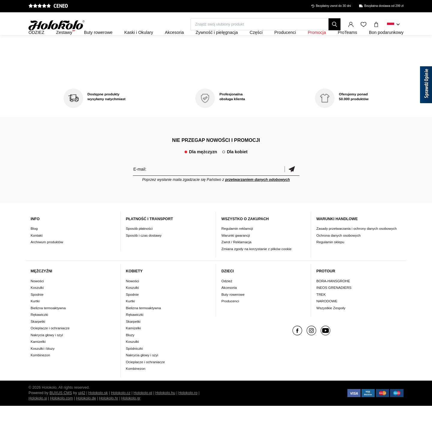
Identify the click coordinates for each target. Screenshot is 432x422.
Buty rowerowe (232, 311)
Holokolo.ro (187, 409)
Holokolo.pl (143, 409)
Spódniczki (134, 365)
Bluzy (130, 351)
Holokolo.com (61, 414)
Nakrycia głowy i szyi (47, 351)
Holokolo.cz (120, 409)
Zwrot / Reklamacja (236, 258)
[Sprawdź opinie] (426, 85)
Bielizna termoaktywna (48, 324)
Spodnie (37, 311)
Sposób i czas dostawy (144, 251)
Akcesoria (229, 304)
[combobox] (393, 24)
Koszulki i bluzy (43, 365)
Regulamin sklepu (330, 258)
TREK (321, 311)
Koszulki (37, 304)
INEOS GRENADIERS (334, 304)
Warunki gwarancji (235, 251)
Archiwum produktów (47, 258)
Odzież (226, 297)
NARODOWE (327, 317)
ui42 (81, 409)
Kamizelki (38, 358)
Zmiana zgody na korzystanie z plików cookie (256, 265)
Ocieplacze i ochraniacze (50, 344)
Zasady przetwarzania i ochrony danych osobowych (356, 245)
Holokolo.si (37, 414)
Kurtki (35, 317)
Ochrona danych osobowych (338, 251)
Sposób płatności (139, 245)
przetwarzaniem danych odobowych (257, 196)
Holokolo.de (86, 414)
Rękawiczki (39, 331)
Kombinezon (40, 371)
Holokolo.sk (98, 409)
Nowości (37, 297)
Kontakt (37, 251)
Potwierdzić (291, 185)
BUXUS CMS (61, 409)
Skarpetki (38, 338)
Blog (34, 245)
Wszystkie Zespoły (331, 324)
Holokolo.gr (130, 414)
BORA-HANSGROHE (333, 297)
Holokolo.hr (108, 414)
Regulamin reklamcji (237, 245)
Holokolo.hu (165, 409)
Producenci (230, 317)
